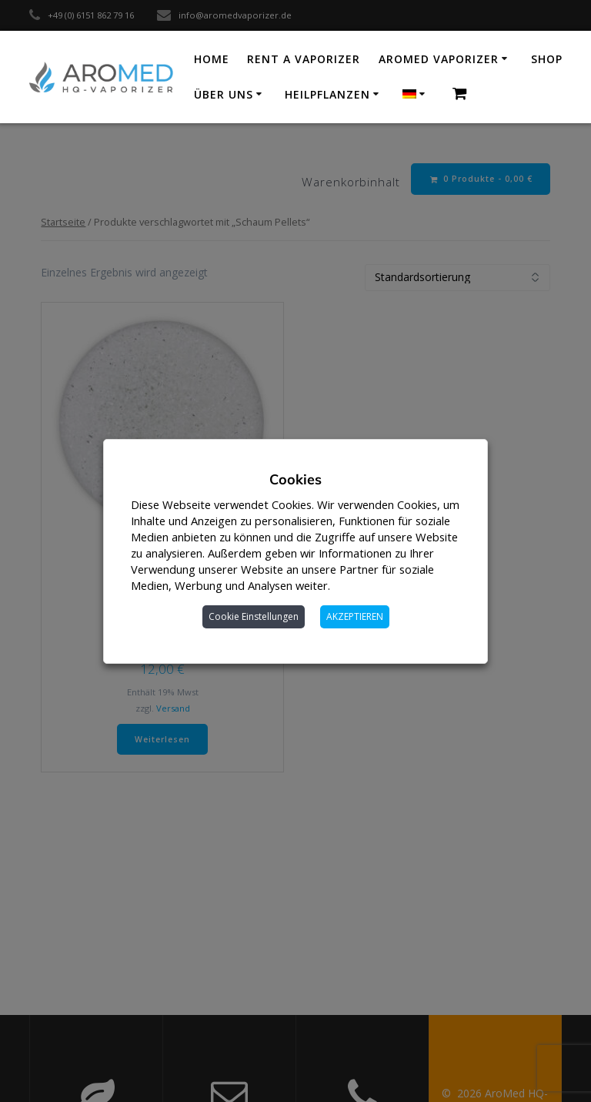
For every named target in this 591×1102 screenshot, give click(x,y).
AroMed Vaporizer (439, 59)
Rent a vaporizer (303, 59)
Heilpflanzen (327, 94)
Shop (547, 59)
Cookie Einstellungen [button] (254, 616)
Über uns (223, 94)
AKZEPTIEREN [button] (354, 616)
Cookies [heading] (295, 479)
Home (211, 59)
